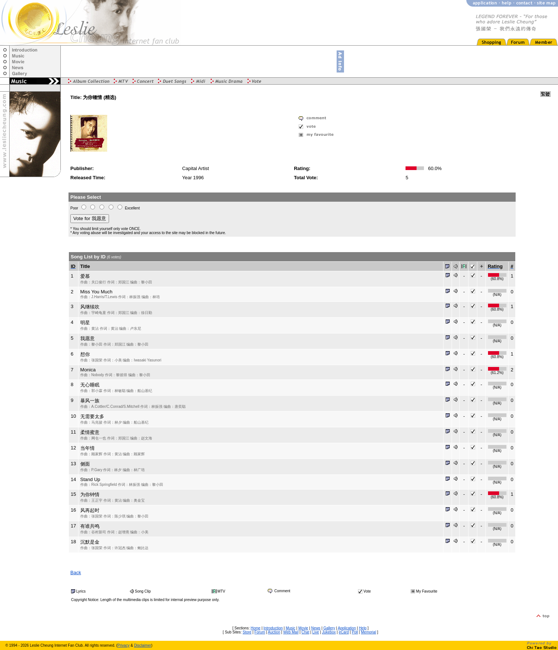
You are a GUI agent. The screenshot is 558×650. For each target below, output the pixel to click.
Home (255, 628)
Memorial (368, 632)
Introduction (272, 628)
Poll (355, 632)
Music (290, 628)
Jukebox (329, 632)
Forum (260, 632)
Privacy (123, 645)
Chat (305, 632)
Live (315, 632)
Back (75, 572)
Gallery (329, 628)
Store (247, 632)
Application (347, 628)
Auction (274, 632)
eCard (344, 632)
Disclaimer (142, 645)
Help (362, 628)
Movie (303, 628)
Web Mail (291, 632)
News (315, 628)
